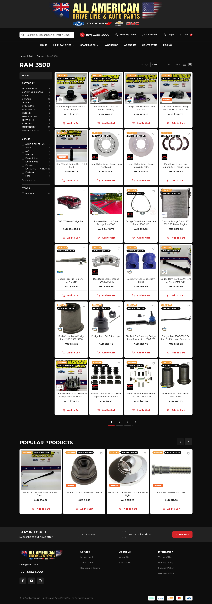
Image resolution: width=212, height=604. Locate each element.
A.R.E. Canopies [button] (62, 45)
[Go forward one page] (135, 422)
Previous (180, 441)
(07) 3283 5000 (31, 572)
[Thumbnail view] (190, 64)
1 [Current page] (111, 422)
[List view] (184, 64)
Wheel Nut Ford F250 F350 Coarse (84, 492)
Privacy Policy (165, 562)
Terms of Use (165, 557)
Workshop (111, 45)
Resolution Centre (90, 568)
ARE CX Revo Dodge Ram (71, 221)
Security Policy (166, 568)
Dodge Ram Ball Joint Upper (106, 336)
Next (188, 441)
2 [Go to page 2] (119, 422)
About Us (130, 45)
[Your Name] (100, 534)
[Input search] (46, 35)
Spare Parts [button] (88, 45)
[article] (40, 482)
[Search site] (22, 35)
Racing (167, 45)
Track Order (86, 562)
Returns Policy (166, 573)
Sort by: (144, 64)
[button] (168, 35)
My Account (86, 557)
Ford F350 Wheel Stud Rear (171, 492)
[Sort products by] (160, 64)
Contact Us (149, 45)
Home (43, 45)
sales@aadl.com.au (29, 564)
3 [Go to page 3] (127, 422)
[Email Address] (147, 534)
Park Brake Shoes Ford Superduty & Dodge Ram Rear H (176, 167)
